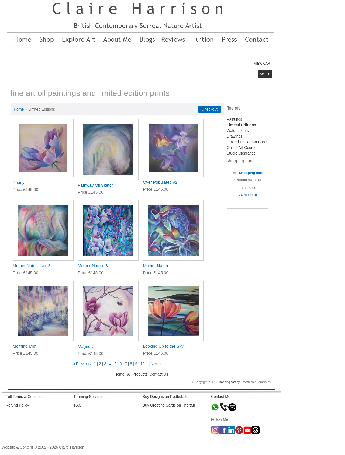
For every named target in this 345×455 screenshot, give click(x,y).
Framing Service (88, 396)
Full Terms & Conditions (26, 396)
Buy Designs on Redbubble (165, 396)
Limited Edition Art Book (247, 142)
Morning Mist (24, 346)
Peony (19, 182)
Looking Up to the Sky (163, 346)
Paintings (234, 119)
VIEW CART (263, 63)
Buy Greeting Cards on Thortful (169, 405)
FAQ (78, 405)
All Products (136, 374)
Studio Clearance (241, 153)
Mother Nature (156, 265)
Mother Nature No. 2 (31, 265)
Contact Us (159, 374)
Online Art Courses (242, 147)
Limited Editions (241, 125)
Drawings (234, 136)
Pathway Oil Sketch (96, 185)
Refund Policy (17, 405)
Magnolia (86, 346)
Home (19, 109)
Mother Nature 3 (93, 265)
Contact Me (220, 396)
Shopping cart (251, 173)
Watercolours (238, 130)
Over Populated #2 (160, 182)
